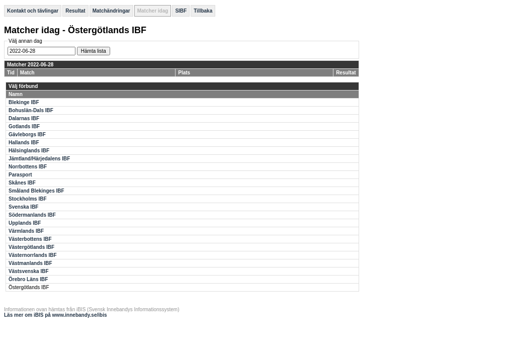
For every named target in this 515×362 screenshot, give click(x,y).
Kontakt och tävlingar (32, 11)
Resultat (75, 11)
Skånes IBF (22, 183)
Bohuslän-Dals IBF (31, 110)
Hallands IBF (24, 142)
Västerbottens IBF (30, 239)
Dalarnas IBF (24, 118)
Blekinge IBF (24, 102)
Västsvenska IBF (29, 271)
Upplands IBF (25, 223)
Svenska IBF (23, 207)
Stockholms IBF (28, 199)
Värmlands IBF (26, 231)
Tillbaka (203, 11)
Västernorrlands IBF (33, 255)
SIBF (181, 11)
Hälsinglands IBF (29, 150)
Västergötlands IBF (31, 247)
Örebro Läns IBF (28, 279)
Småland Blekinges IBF (36, 191)
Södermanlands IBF (32, 215)
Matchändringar (111, 11)
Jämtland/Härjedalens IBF (39, 158)
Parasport (20, 174)
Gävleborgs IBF (27, 134)
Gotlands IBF (24, 126)
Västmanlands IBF (30, 263)
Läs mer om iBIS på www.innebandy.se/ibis (55, 315)
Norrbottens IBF (28, 166)
